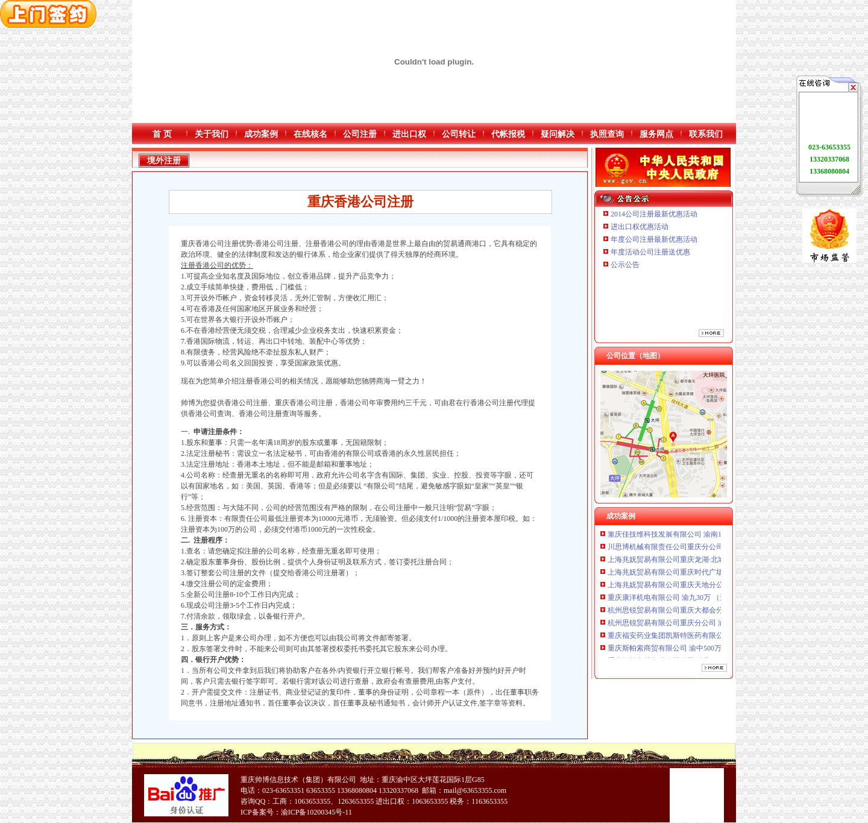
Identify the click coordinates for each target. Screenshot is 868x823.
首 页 (162, 134)
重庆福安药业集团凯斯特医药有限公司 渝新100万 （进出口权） (709, 638)
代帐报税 (508, 134)
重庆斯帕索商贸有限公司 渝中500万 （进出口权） (687, 650)
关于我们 (211, 134)
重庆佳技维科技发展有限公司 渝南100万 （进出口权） (694, 536)
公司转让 (459, 134)
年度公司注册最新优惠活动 (654, 239)
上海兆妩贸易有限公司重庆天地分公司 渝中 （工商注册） (700, 587)
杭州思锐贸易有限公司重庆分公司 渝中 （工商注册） (693, 625)
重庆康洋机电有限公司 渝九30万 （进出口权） (682, 600)
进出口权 (409, 134)
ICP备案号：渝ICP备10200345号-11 (296, 812)
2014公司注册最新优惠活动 (654, 214)
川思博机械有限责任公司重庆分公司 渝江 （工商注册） (696, 549)
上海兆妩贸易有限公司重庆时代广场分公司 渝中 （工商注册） (707, 574)
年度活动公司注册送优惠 (650, 252)
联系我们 (706, 134)
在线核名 (310, 134)
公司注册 (360, 134)
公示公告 (625, 264)
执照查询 (607, 134)
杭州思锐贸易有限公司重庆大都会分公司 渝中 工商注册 (696, 612)
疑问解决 (557, 134)
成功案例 (261, 134)
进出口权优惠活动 (639, 226)
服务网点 (656, 134)
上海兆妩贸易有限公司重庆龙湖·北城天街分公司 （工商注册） (708, 562)
